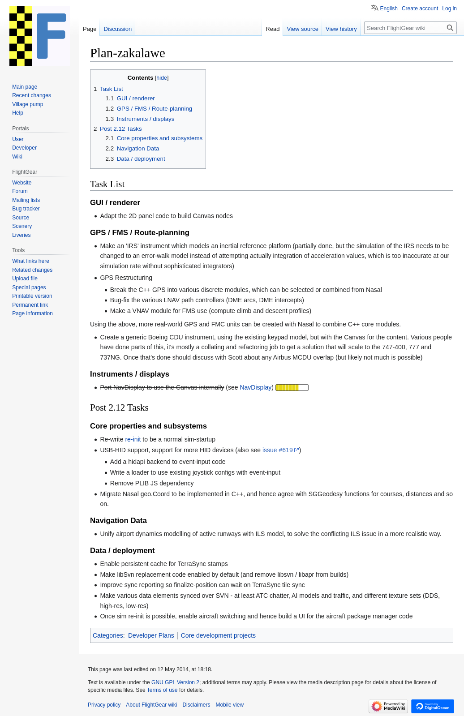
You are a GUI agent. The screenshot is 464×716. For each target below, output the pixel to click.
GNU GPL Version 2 (175, 682)
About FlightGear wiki (151, 705)
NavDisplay (255, 387)
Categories (108, 635)
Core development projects (218, 635)
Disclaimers (196, 705)
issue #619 (277, 450)
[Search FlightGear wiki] (410, 27)
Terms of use (162, 690)
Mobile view (229, 705)
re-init (133, 439)
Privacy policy (104, 705)
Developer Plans (151, 635)
